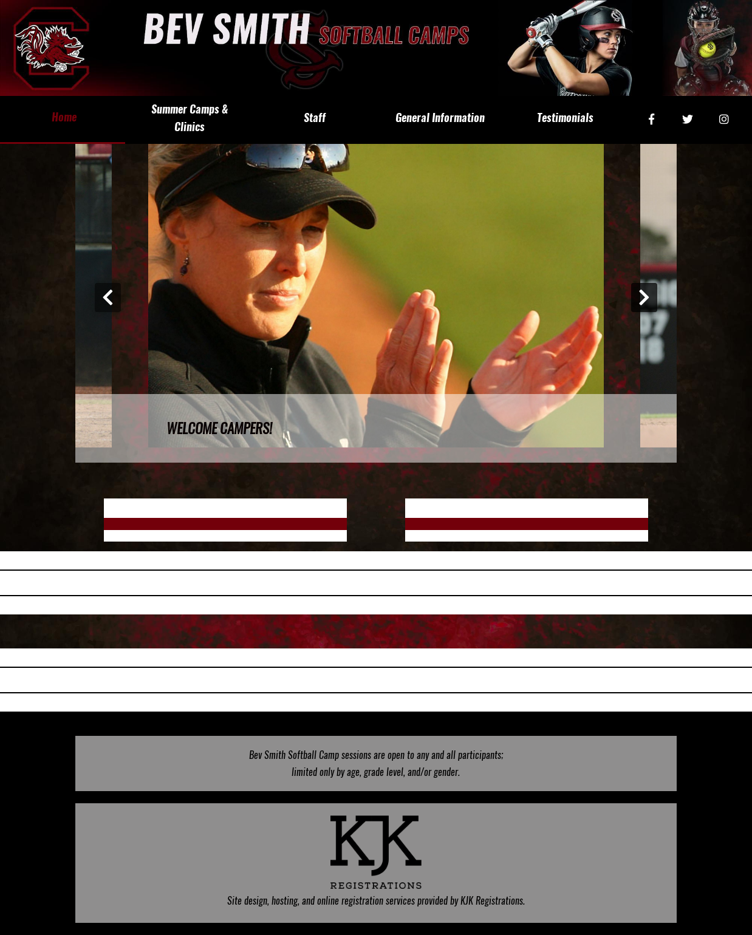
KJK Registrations (491, 900)
